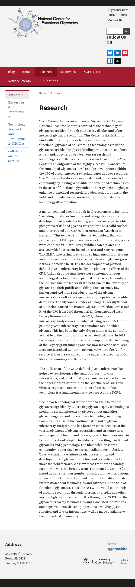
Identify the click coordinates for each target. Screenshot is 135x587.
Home (26, 72)
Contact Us (115, 20)
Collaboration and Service (16, 156)
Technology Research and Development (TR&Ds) (16, 134)
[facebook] (110, 61)
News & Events (20, 81)
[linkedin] (117, 53)
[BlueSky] (110, 53)
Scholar (104, 561)
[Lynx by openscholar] (89, 562)
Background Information (16, 110)
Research (45, 72)
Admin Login (124, 562)
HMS (124, 15)
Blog (11, 72)
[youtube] (125, 53)
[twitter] (117, 61)
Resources (69, 72)
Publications (48, 81)
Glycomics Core (118, 10)
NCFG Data (93, 72)
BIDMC (112, 15)
